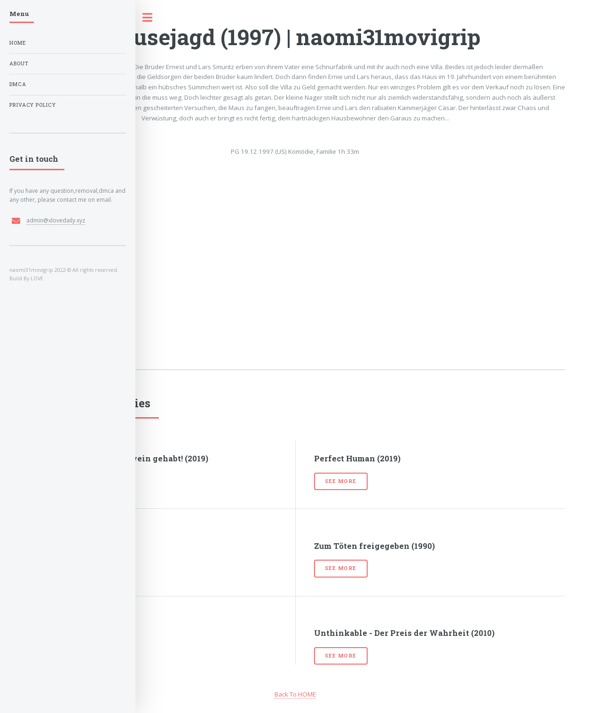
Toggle (152, 17)
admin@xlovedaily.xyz (55, 220)
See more (340, 481)
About (19, 63)
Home (17, 43)
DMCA (17, 84)
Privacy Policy (32, 105)
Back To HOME (295, 694)
